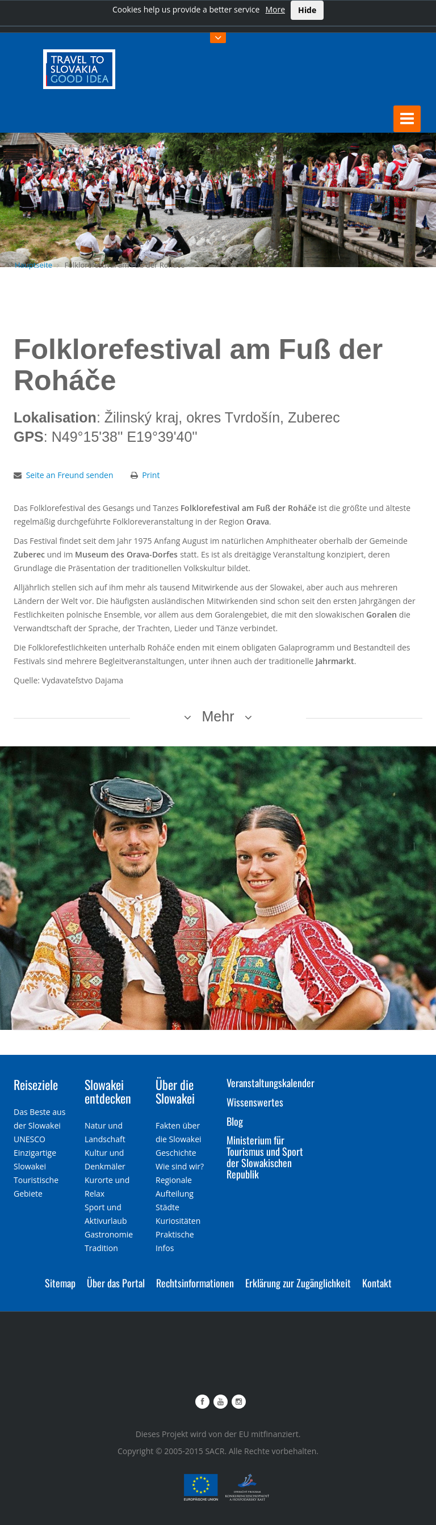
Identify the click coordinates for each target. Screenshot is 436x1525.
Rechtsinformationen (195, 1282)
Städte (167, 1207)
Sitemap (60, 1282)
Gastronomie (109, 1234)
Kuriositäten (178, 1220)
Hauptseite (33, 265)
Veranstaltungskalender (271, 1082)
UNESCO (29, 1139)
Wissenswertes (255, 1102)
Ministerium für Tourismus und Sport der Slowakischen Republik (265, 1157)
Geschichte (176, 1152)
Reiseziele (36, 1084)
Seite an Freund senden (70, 475)
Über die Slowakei (175, 1091)
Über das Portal (116, 1282)
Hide (307, 10)
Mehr (218, 716)
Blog (235, 1121)
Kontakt (377, 1282)
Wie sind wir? (180, 1166)
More (275, 9)
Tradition (101, 1248)
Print (151, 475)
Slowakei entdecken (108, 1091)
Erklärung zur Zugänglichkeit (298, 1282)
